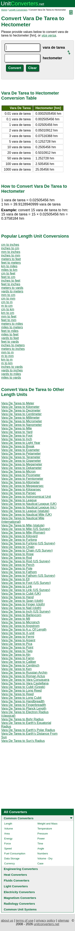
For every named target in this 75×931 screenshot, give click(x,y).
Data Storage (12, 858)
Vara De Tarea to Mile (16, 428)
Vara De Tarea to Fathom (19, 572)
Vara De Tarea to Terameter (20, 457)
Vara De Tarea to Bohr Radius (22, 719)
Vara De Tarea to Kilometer (20, 407)
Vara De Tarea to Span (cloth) (22, 600)
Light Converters (16, 886)
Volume (8, 828)
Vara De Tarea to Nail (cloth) (21, 608)
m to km (7, 363)
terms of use (24, 920)
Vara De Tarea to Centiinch (20, 665)
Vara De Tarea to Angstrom (20, 626)
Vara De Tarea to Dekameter (21, 468)
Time (40, 843)
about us (7, 920)
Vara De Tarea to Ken (16, 669)
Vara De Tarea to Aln (15, 654)
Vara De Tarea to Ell (15, 579)
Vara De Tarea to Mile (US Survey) (25, 529)
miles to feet (9, 334)
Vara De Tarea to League (19, 500)
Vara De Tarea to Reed (17, 694)
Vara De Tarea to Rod (16, 557)
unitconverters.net (46, 924)
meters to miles (12, 323)
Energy (8, 838)
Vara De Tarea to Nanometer (21, 425)
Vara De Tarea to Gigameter (21, 460)
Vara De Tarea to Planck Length (23, 708)
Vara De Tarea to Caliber (18, 661)
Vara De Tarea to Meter (17, 403)
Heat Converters (15, 874)
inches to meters (13, 345)
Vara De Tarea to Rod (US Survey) (25, 561)
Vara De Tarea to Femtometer (22, 478)
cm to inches (10, 244)
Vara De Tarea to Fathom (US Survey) (28, 575)
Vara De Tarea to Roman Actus (23, 676)
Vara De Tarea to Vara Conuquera (25, 679)
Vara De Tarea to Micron (18, 471)
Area (7, 833)
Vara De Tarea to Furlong (19, 539)
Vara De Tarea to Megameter (21, 464)
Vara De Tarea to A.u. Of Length (23, 629)
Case (40, 863)
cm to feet (8, 273)
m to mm (7, 356)
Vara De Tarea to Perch (17, 565)
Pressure (42, 833)
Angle (40, 848)
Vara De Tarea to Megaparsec (22, 486)
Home (4, 10)
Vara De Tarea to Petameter (21, 453)
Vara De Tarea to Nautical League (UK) (29, 503)
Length (8, 823)
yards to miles (11, 374)
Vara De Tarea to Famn (17, 658)
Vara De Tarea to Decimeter (21, 410)
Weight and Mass (47, 823)
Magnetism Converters (20, 897)
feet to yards (10, 341)
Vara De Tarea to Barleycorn (21, 615)
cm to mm (8, 298)
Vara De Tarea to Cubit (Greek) (23, 687)
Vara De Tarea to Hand (17, 597)
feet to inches (10, 284)
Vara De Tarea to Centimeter (21, 414)
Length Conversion (18, 10)
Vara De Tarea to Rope (17, 554)
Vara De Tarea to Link (16, 586)
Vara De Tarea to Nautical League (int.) (28, 507)
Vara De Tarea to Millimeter (20, 417)
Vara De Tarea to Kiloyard (19, 536)
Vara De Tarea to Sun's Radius (23, 740)
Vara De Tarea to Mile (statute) (22, 525)
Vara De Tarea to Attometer (20, 482)
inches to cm (10, 248)
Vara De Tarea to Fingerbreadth (23, 705)
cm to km (7, 309)
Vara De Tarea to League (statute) (25, 511)
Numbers (42, 853)
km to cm (7, 313)
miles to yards (11, 377)
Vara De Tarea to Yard (16, 432)
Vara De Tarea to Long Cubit (21, 697)
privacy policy (45, 920)
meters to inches (13, 348)
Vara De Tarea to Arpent (18, 640)
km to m (7, 359)
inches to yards (12, 366)
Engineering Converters (21, 869)
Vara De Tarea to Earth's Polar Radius (28, 730)
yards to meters (12, 291)
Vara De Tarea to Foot (16, 435)
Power (41, 838)
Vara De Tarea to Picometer (20, 475)
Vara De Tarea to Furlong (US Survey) (28, 543)
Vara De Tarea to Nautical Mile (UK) (26, 514)
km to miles (9, 266)
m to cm (7, 305)
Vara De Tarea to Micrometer (21, 421)
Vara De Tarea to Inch (16, 439)
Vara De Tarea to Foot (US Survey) (26, 582)
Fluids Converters (16, 880)
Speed (8, 848)
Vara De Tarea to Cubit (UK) (21, 593)
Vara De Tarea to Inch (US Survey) (25, 611)
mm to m (7, 352)
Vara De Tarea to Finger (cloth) (23, 604)
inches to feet (10, 280)
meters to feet (11, 259)
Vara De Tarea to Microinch (20, 622)
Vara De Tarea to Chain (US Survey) (27, 550)
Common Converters (18, 818)
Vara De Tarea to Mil (15, 618)
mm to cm (8, 295)
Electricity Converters (19, 892)
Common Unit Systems (20, 909)
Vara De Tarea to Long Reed (21, 690)
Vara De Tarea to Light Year (20, 442)
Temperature (44, 828)
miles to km (9, 270)
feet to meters (11, 262)
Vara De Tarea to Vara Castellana (25, 683)
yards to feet (10, 338)
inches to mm (10, 255)
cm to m (7, 302)
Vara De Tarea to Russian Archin (24, 672)
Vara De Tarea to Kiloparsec (21, 489)
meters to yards (12, 287)
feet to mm (8, 320)
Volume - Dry (44, 858)
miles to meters (12, 327)
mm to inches (10, 252)
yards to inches (12, 370)
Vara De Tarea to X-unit (17, 633)
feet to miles (9, 331)
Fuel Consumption (14, 853)
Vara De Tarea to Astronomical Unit (26, 496)
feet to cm (8, 277)
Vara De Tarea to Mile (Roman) (23, 532)
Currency (9, 863)
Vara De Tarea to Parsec (18, 493)
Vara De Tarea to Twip (17, 651)
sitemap (63, 920)
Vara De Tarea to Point (17, 647)
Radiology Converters (19, 903)
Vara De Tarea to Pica (16, 644)
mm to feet (8, 316)
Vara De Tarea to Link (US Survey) (25, 590)
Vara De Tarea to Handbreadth (22, 701)
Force (7, 843)
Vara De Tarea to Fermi (17, 636)
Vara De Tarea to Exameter (20, 450)
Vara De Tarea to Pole (16, 568)
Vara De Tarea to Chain (17, 547)
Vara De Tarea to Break (17, 446)
